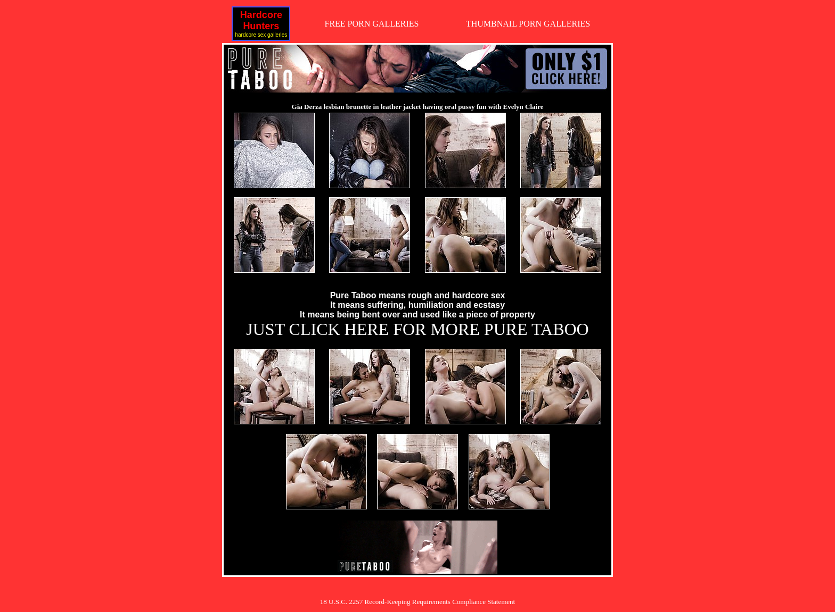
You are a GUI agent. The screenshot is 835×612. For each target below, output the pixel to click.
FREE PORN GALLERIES (372, 23)
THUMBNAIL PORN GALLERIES (528, 23)
